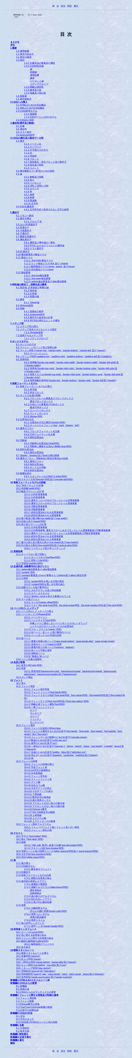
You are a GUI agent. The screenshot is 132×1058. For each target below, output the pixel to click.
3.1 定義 (20, 127)
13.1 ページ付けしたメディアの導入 (34, 612)
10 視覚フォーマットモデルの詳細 (28, 483)
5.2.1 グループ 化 (33, 222)
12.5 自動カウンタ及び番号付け (32, 588)
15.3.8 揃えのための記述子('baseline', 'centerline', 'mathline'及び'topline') (61, 756)
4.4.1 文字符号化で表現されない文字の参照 (46, 210)
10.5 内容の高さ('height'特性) (31, 522)
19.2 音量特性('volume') (28, 957)
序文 (12, 46)
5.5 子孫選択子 (23, 231)
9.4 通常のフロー (25, 429)
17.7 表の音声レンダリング (30, 924)
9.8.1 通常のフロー (34, 462)
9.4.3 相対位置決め (34, 438)
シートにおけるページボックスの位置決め (51, 627)
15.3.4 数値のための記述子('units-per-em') (45, 741)
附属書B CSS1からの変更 (23, 984)
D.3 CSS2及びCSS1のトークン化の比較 (36, 1023)
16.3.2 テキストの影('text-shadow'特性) (44, 849)
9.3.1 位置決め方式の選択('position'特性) (44, 423)
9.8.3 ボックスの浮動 (35, 468)
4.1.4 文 (28, 154)
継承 (32, 79)
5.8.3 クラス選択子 (34, 249)
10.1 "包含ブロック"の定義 (29, 486)
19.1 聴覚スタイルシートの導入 (32, 954)
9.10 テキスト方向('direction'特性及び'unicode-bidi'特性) (44, 480)
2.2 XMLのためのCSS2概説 (30, 109)
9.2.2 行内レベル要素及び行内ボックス (44, 405)
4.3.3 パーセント (32, 184)
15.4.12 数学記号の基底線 (37, 798)
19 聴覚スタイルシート (22, 951)
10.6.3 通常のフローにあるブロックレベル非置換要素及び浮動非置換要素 (62, 534)
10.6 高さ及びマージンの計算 (31, 525)
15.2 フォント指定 (25, 687)
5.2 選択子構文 (23, 219)
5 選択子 (14, 213)
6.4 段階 (20, 309)
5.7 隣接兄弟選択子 (26, 237)
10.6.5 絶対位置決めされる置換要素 (42, 540)
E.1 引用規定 (22, 1029)
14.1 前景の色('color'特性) (29, 666)
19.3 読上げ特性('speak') (28, 960)
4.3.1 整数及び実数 (34, 178)
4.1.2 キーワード (32, 148)
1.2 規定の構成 (23, 58)
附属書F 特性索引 (19, 1035)
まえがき (14, 43)
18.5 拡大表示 (23, 948)
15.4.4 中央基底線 (33, 774)
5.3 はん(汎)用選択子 (26, 225)
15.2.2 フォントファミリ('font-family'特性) (45, 693)
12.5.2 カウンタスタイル (36, 594)
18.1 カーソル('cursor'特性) (30, 933)
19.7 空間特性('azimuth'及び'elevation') (35, 972)
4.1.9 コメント (31, 169)
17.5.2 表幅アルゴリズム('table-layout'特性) (46, 888)
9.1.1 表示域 (30, 390)
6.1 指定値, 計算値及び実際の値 (32, 288)
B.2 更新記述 (22, 990)
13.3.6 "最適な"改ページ (36, 657)
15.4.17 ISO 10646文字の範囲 (39, 813)
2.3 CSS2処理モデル (26, 112)
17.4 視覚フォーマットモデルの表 (33, 876)
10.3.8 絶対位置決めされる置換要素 (42, 516)
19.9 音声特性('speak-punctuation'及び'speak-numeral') (44, 978)
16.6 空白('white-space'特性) (30, 858)
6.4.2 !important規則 (34, 315)
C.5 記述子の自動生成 (27, 1011)
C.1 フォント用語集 (26, 999)
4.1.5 (30, 157)
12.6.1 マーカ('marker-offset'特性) (41, 603)
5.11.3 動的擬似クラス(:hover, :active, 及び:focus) (49, 267)
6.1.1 (30, 291)
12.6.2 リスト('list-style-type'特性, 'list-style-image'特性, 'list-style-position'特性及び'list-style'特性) (73, 606)
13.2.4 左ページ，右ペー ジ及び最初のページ (47, 633)
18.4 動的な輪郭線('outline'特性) (32, 942)
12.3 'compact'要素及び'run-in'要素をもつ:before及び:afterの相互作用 (51, 576)
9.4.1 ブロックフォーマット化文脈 (42, 432)
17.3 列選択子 (23, 873)
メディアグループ (39, 85)
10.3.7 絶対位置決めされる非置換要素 (43, 513)
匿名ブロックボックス (41, 402)
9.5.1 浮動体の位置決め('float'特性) (41, 444)
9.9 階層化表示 (23, 474)
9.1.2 (34, 393)
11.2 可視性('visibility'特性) (29, 564)
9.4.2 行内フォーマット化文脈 (39, 435)
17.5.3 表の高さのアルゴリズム (40, 897)
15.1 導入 (21, 684)
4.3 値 (19, 175)
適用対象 (34, 76)
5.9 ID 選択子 (23, 252)
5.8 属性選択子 (23, 240)
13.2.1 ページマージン (35, 618)
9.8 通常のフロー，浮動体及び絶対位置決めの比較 (42, 459)
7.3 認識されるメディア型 (29, 336)
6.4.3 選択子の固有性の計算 (38, 318)
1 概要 (13, 49)
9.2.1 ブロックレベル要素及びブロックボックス (48, 399)
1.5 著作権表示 (23, 100)
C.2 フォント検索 (25, 1002)
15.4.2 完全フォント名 (35, 768)
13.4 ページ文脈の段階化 (29, 660)
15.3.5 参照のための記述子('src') (40, 744)
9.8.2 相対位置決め (34, 465)
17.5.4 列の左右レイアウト (38, 900)
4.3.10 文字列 (31, 204)
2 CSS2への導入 (18, 103)
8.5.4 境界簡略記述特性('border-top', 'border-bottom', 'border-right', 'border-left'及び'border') (70, 381)
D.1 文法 (20, 1017)
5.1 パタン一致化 (25, 216)
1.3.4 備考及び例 (32, 91)
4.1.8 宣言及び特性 (34, 166)
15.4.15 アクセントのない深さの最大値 (44, 807)
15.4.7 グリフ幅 (32, 783)
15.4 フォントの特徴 (26, 762)
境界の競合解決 (38, 918)
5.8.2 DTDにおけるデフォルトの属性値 (44, 246)
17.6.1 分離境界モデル (35, 909)
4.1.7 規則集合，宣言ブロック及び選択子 (45, 163)
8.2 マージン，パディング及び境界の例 (36, 348)
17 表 (13, 861)
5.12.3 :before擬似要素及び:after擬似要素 (45, 282)
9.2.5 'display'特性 (33, 417)
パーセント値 (37, 82)
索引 (76, 6)
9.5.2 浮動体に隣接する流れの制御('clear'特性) (48, 447)
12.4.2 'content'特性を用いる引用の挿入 (44, 585)
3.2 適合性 (21, 130)
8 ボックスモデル (19, 342)
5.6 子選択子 (22, 234)
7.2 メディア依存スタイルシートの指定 (36, 330)
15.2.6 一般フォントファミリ (39, 708)
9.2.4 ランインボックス (36, 414)
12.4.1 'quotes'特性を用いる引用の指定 (44, 582)
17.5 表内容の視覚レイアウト (31, 882)
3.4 (25, 136)
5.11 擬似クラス (24, 258)
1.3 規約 (20, 61)
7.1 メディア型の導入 (27, 327)
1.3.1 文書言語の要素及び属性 (39, 64)
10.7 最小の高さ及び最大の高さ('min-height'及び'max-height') (47, 543)
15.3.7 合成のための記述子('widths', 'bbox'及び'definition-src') (55, 753)
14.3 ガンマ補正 (24, 678)
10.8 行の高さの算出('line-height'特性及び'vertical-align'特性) (47, 546)
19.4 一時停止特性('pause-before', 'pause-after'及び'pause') (46, 963)
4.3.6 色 (28, 192)
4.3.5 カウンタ (31, 189)
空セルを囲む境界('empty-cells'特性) (48, 912)
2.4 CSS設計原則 (25, 121)
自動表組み (35, 894)
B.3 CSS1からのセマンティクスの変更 (36, 993)
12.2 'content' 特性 (25, 573)
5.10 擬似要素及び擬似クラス (31, 255)
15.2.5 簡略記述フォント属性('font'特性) (44, 705)
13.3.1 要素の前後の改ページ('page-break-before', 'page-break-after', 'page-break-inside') (69, 642)
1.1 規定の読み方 (25, 55)
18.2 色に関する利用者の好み (31, 936)
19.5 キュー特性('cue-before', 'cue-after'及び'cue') (41, 966)
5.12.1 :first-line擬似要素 (36, 276)
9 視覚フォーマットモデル (23, 384)
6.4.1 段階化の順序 (34, 312)
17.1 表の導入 (23, 864)
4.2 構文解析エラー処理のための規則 (35, 172)
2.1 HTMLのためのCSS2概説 (31, 106)
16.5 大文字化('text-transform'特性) (33, 855)
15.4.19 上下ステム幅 (35, 819)
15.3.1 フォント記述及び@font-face (42, 729)
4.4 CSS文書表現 (25, 207)
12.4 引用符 (22, 579)
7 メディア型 (17, 324)
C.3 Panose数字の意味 (28, 1005)
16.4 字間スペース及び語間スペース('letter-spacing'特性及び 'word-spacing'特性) (57, 852)
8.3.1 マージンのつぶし (36, 354)
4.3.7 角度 (29, 195)
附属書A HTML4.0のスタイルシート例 (30, 981)
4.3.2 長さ (29, 181)
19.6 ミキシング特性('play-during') (33, 969)
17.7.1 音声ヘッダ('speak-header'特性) (44, 927)
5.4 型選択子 (22, 228)
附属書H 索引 (17, 1041)
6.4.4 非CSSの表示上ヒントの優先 (42, 321)
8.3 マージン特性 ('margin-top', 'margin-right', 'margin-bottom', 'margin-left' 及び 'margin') (61, 351)
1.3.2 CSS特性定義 (34, 67)
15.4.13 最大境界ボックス (37, 801)
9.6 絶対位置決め (25, 450)
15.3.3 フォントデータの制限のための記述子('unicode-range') (55, 738)
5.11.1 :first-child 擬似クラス (38, 261)
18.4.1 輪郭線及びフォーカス (39, 945)
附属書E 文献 (17, 1026)
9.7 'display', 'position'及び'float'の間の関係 (37, 456)
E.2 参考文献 (22, 1032)
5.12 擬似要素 (23, 273)
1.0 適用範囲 (22, 52)
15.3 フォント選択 (25, 726)
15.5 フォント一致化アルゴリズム (33, 825)
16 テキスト (16, 834)
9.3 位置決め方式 (25, 420)
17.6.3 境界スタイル (34, 921)
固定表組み (35, 891)
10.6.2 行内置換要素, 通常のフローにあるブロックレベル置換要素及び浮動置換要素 (67, 531)
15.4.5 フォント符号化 (35, 777)
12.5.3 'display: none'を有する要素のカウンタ (47, 597)
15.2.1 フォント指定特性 (36, 690)
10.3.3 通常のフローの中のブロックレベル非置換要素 (51, 501)
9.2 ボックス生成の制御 (28, 396)
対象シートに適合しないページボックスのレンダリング (58, 624)
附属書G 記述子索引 (20, 1038)
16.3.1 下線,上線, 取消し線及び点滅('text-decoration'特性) (53, 846)
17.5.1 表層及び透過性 (35, 885)
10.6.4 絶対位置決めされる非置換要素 (43, 537)
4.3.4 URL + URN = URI (36, 186)
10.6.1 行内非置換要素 (35, 528)
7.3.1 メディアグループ (36, 339)
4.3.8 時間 (29, 198)
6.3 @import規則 (24, 306)
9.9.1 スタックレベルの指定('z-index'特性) (45, 477)
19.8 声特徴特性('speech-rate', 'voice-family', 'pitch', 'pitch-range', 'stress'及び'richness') (60, 975)
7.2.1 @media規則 (33, 333)
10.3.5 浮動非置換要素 (35, 507)
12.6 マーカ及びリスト (28, 600)
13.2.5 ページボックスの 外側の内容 (42, 636)
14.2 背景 (21, 669)
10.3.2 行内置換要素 (34, 498)
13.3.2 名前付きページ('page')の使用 (42, 645)
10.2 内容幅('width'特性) (28, 489)
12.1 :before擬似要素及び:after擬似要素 (36, 570)
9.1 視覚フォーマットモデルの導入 (34, 387)
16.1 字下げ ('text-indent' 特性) (31, 837)
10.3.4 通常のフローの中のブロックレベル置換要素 (50, 504)
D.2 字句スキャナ (25, 1020)
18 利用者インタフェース (23, 930)
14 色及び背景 (17, 663)
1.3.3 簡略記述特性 (34, 88)
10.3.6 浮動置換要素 (34, 510)
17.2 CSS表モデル (25, 867)
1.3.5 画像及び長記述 (35, 94)
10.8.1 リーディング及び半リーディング (44, 549)
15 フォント (16, 681)
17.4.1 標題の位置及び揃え (38, 879)
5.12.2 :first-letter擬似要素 (37, 279)
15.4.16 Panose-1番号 (35, 810)
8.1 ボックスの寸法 (26, 345)
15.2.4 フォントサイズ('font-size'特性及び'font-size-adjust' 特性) (56, 702)
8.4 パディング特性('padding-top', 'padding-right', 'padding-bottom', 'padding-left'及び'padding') (64, 357)
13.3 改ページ (23, 639)
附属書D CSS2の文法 (21, 1014)
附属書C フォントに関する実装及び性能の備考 (34, 996)
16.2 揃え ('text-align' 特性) (29, 840)
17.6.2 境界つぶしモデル (36, 915)
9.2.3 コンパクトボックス (37, 411)
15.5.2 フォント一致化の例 (38, 831)
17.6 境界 (21, 906)
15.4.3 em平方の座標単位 (37, 771)
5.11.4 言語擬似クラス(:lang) (39, 270)
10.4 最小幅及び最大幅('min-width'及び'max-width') (42, 519)
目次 (63, 6)
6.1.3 (31, 297)
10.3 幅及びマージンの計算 (30, 492)
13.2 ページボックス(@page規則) (33, 615)
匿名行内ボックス (39, 408)
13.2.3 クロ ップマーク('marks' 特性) (43, 630)
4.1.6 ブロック (31, 160)
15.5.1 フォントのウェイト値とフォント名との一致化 (51, 828)
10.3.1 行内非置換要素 (35, 495)
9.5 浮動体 (21, 441)
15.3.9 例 (28, 759)
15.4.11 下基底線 (33, 795)
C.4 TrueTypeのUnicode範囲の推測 (34, 1008)
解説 (12, 1044)
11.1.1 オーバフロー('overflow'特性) (42, 558)
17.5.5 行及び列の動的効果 (38, 903)
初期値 (33, 73)
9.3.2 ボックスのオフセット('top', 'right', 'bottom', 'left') (51, 426)
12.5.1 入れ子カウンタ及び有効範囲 (42, 591)
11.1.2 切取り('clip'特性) (36, 561)
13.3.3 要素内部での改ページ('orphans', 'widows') (49, 648)
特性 (69, 6)
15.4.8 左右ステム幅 (34, 786)
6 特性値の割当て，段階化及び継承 (28, 285)
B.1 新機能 (21, 987)
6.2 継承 (20, 300)
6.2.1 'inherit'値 (31, 303)
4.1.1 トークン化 (32, 145)
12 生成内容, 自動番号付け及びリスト (29, 567)
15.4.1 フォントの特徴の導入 (39, 765)
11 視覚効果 (16, 552)
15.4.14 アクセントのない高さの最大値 (44, 804)
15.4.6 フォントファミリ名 (38, 780)
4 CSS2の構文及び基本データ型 (26, 139)
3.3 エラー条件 (23, 133)
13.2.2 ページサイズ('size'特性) (40, 621)
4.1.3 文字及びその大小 (36, 151)
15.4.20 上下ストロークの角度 (39, 822)
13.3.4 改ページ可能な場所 (38, 651)
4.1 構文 (20, 142)
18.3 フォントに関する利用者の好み (34, 939)
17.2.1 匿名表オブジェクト (38, 870)
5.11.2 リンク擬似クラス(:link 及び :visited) (46, 264)
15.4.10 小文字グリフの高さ (38, 792)
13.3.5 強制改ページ (34, 654)
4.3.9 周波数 (30, 201)
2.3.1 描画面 (30, 115)
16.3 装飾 (21, 843)
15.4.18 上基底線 (33, 816)
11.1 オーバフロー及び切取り (31, 555)
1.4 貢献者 (21, 97)
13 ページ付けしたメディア (24, 609)
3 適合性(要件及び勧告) (22, 124)
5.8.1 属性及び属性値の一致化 (39, 243)
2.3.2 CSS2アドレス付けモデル (40, 118)
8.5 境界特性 (22, 360)
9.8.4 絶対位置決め (34, 471)
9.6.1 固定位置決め (34, 453)
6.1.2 (30, 294)
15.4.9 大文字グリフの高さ (38, 789)
